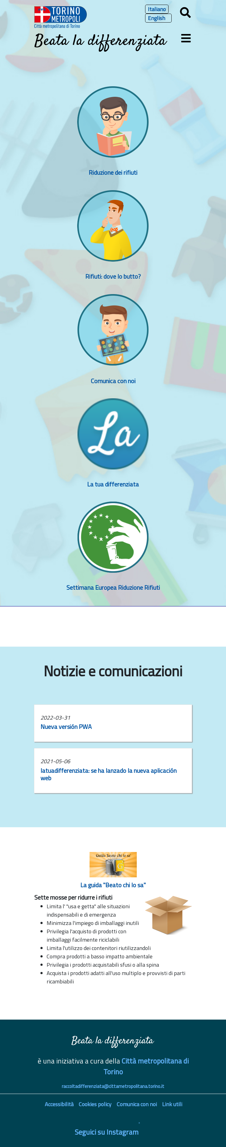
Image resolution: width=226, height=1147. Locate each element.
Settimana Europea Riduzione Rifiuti (113, 587)
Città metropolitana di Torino (146, 1066)
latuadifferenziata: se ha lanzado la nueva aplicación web (108, 774)
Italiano (157, 9)
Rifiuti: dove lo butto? (113, 276)
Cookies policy (95, 1104)
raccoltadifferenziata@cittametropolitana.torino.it (113, 1086)
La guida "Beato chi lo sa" (113, 885)
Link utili (172, 1104)
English (156, 18)
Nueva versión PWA (66, 726)
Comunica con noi (113, 381)
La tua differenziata (113, 484)
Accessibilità (59, 1104)
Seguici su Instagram (107, 1132)
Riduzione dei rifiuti (113, 172)
